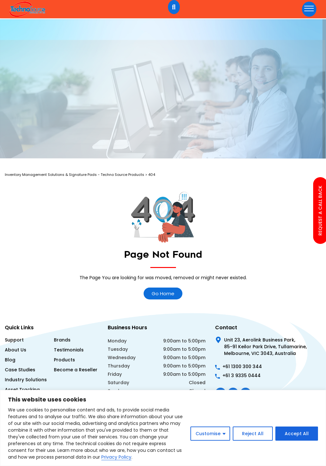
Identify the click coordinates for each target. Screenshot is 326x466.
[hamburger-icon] (309, 9)
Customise (208, 433)
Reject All (252, 433)
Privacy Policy (116, 457)
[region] (163, 428)
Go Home (163, 293)
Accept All (297, 433)
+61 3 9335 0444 (241, 375)
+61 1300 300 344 (242, 366)
